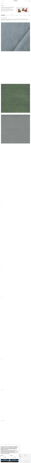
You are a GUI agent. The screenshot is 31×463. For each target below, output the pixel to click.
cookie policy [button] (6, 449)
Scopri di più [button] (9, 461)
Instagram (25, 455)
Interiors (19, 455)
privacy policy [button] (6, 447)
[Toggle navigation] (29, 1)
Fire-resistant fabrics (20, 456)
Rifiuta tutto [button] (5, 459)
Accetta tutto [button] (14, 459)
